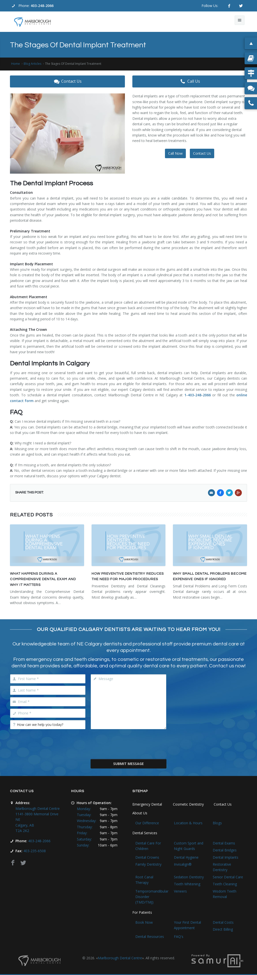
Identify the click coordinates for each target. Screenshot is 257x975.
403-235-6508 (34, 850)
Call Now (175, 153)
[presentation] (128, 743)
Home (15, 64)
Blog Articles (32, 64)
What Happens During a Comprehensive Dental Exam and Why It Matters (43, 579)
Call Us (189, 81)
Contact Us (67, 81)
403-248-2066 (42, 5)
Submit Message (128, 763)
